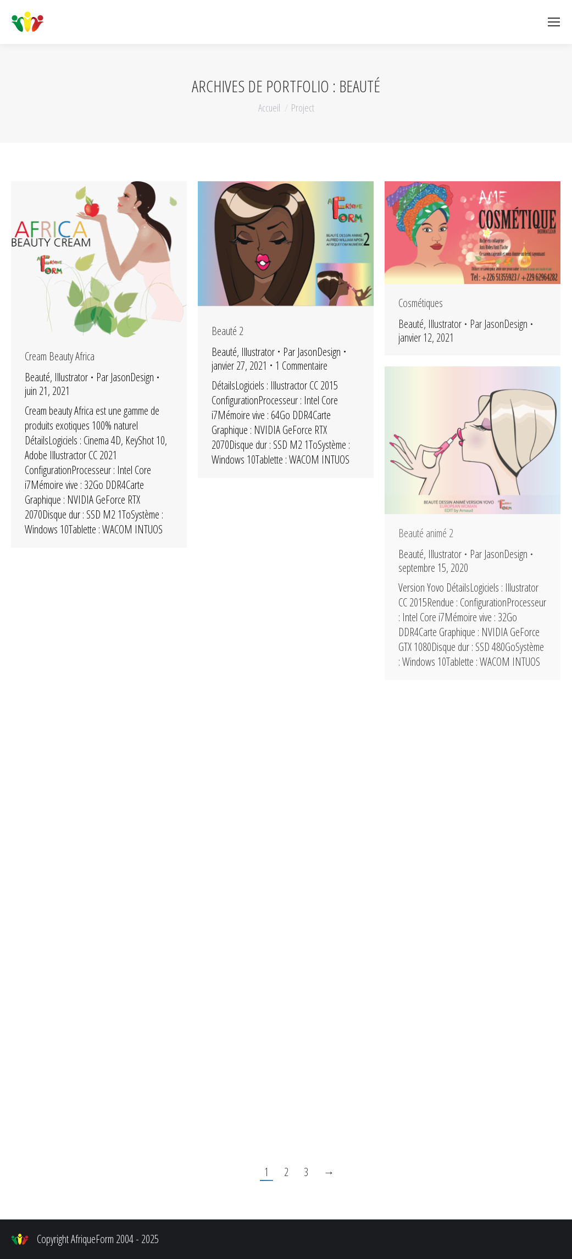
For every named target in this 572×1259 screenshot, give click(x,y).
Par (125, 377)
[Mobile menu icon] (554, 22)
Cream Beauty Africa (60, 356)
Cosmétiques (420, 303)
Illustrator (71, 377)
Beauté (37, 377)
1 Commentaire (301, 365)
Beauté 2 (227, 331)
